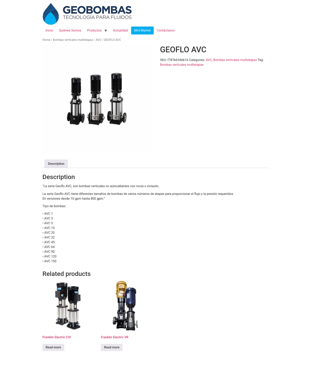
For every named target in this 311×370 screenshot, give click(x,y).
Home (46, 40)
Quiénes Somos (70, 30)
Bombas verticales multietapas (73, 40)
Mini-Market (142, 30)
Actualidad (120, 30)
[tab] (56, 164)
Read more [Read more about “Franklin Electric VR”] (112, 347)
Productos (94, 30)
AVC (98, 40)
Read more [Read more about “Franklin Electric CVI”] (53, 347)
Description (56, 164)
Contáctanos (166, 30)
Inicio (49, 30)
